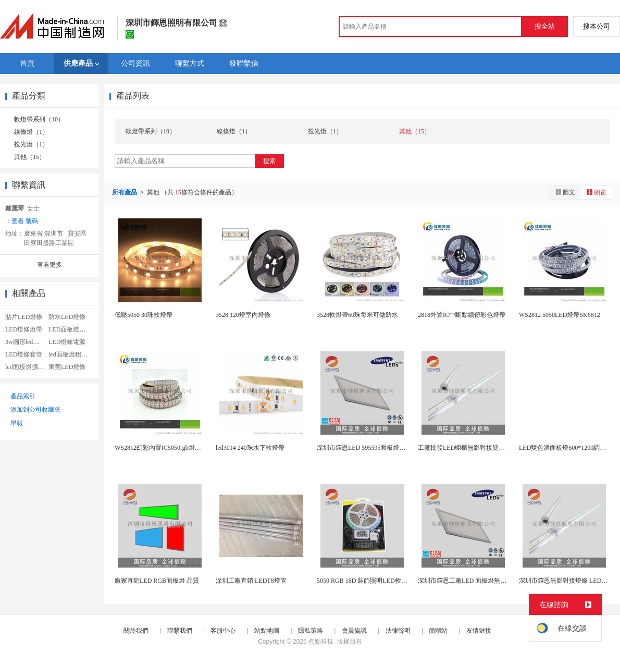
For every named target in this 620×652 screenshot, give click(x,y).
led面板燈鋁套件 (71, 354)
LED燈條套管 (23, 354)
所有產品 (125, 192)
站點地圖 (266, 630)
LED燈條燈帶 (23, 329)
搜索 (269, 161)
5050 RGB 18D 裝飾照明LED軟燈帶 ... (368, 580)
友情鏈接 (478, 630)
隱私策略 (310, 630)
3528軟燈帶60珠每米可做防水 (357, 314)
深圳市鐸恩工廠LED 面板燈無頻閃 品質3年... (479, 580)
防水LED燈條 (66, 317)
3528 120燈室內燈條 (243, 314)
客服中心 (222, 630)
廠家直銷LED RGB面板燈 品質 (157, 580)
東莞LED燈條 (66, 367)
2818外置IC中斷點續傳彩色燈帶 (461, 314)
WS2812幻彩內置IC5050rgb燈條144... (165, 447)
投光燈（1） (31, 144)
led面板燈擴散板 (28, 367)
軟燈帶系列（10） (39, 119)
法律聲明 (398, 630)
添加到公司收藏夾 (35, 409)
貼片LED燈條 (23, 317)
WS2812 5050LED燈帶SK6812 (559, 314)
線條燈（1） (31, 132)
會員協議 (354, 630)
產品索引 (22, 396)
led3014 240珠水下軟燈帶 (250, 447)
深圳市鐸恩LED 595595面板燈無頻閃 (367, 447)
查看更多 (49, 264)
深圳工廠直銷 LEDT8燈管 (251, 580)
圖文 (564, 192)
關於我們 (135, 630)
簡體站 (438, 630)
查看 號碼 (24, 221)
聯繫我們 (179, 630)
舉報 (16, 423)
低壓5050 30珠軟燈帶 (143, 314)
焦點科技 (320, 641)
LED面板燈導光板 (73, 329)
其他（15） (29, 157)
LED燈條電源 (66, 342)
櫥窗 (596, 192)
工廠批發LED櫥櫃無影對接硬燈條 (464, 447)
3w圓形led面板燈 (28, 342)
